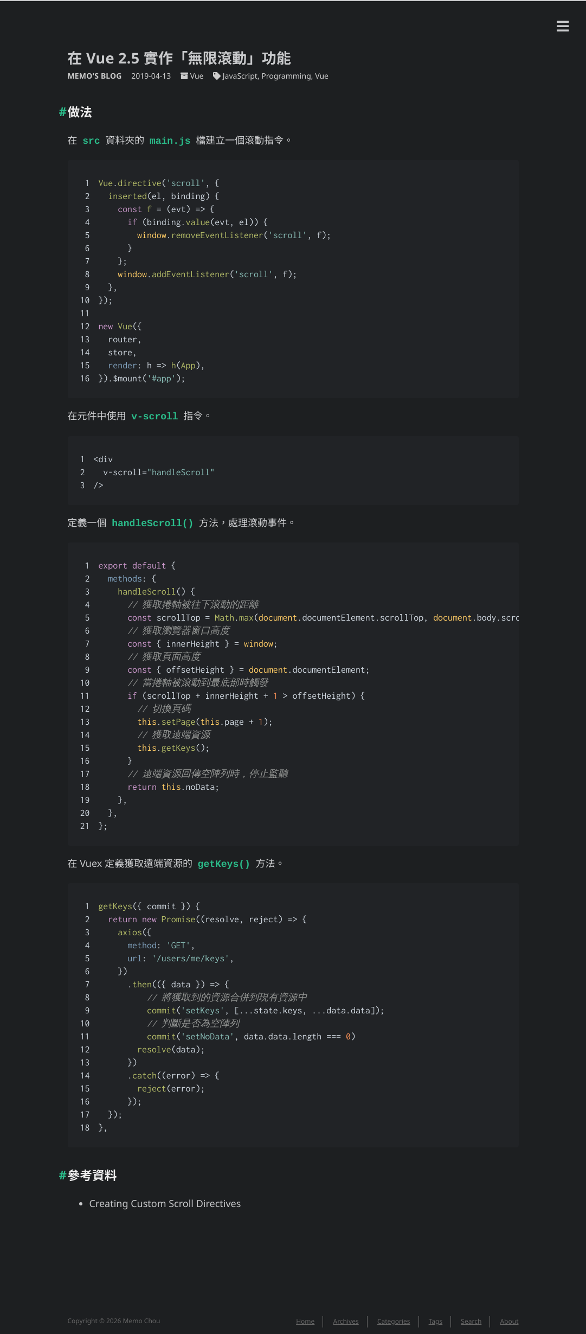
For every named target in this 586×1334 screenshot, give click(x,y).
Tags (436, 1317)
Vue (197, 76)
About (509, 1317)
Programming (286, 76)
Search (471, 1317)
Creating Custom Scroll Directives (165, 1199)
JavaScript (240, 76)
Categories (393, 1317)
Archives (345, 1317)
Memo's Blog (96, 76)
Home (305, 1317)
